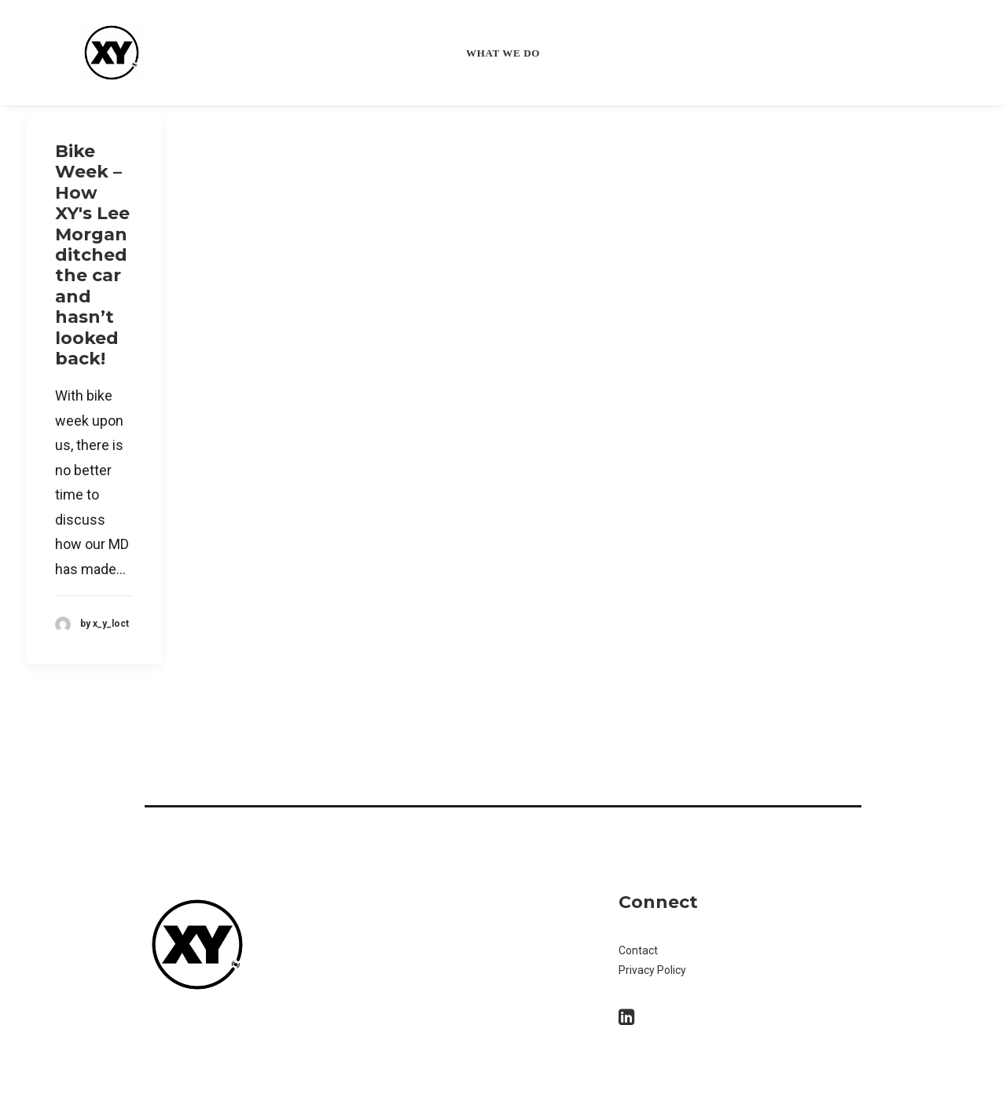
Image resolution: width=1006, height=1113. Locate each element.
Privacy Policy (652, 970)
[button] (627, 1020)
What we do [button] (503, 53)
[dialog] (976, 1081)
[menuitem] (503, 52)
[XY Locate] (91, 52)
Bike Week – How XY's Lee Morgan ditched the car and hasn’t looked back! (92, 255)
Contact (639, 950)
